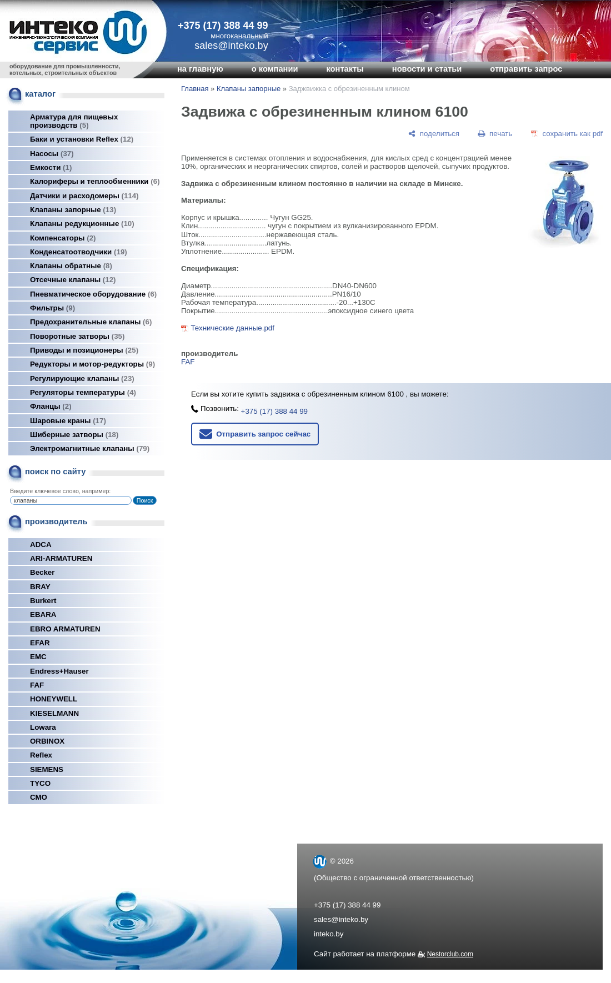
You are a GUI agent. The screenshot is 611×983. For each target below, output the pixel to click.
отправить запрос (526, 68)
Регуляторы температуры (83, 392)
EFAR (40, 643)
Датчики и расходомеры (84, 196)
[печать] (495, 133)
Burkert (43, 600)
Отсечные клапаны (73, 279)
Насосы (52, 153)
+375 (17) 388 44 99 (223, 25)
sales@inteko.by (341, 919)
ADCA (41, 544)
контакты (344, 68)
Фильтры (52, 308)
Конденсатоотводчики (78, 252)
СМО (38, 797)
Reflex (41, 755)
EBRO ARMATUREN (65, 629)
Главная (194, 88)
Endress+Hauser (59, 671)
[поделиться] (434, 133)
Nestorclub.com (450, 954)
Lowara (43, 727)
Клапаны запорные (73, 209)
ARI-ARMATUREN (61, 558)
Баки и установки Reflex (81, 139)
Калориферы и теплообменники (95, 181)
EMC (38, 657)
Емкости (51, 167)
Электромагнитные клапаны (89, 448)
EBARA (43, 614)
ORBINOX (47, 741)
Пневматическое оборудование (93, 294)
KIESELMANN (54, 713)
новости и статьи (427, 68)
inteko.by (328, 934)
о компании (275, 68)
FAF (37, 685)
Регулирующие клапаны (82, 378)
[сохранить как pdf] (567, 133)
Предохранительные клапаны (91, 322)
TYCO (40, 783)
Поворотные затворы (77, 336)
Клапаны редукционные (82, 223)
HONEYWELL (53, 699)
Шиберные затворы (74, 434)
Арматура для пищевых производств (74, 121)
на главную (200, 68)
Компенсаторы (63, 238)
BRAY (40, 587)
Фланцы (51, 406)
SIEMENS (46, 769)
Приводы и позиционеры (84, 350)
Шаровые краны (68, 421)
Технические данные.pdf (232, 328)
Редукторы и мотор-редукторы (92, 364)
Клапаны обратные (71, 266)
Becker (42, 572)
